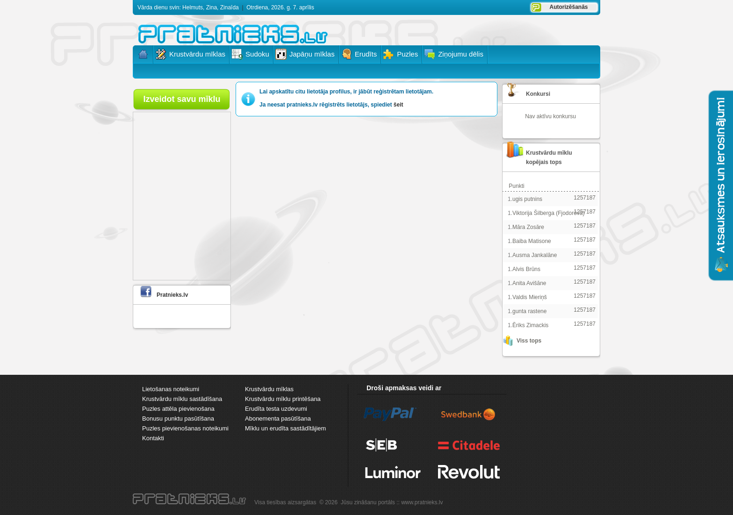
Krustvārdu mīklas (269, 389)
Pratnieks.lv (172, 295)
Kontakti (153, 438)
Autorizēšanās (568, 7)
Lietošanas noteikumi (170, 389)
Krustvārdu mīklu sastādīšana (182, 398)
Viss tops (529, 340)
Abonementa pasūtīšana (278, 418)
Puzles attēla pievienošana (178, 408)
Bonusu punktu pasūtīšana (178, 418)
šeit (398, 104)
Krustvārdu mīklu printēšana (283, 398)
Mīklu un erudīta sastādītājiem (285, 428)
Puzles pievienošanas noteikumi (185, 428)
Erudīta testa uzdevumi (276, 408)
